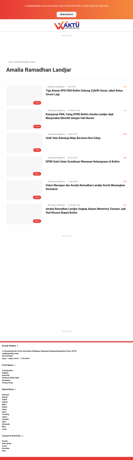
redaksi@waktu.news (10, 353)
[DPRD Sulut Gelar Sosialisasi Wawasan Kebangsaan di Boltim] (24, 166)
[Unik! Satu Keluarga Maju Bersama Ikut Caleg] (24, 143)
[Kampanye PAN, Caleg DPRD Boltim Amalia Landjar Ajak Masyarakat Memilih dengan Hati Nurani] (24, 119)
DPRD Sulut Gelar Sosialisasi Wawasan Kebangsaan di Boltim (83, 161)
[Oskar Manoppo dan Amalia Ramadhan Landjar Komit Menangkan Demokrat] (24, 190)
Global (4, 407)
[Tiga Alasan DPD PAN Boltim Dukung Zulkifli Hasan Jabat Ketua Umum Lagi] (24, 95)
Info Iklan (5, 448)
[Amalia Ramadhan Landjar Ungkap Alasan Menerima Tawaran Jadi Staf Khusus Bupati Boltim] (24, 214)
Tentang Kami (7, 370)
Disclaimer (6, 380)
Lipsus (4, 417)
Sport (4, 412)
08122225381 (7, 356)
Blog (4, 427)
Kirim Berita (6, 443)
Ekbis (4, 405)
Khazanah (6, 424)
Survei (4, 446)
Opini (4, 422)
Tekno (4, 409)
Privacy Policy (7, 383)
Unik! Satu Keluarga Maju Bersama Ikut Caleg (73, 138)
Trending (5, 414)
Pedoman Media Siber (10, 378)
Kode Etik (5, 375)
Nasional (5, 395)
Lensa (4, 429)
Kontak (5, 441)
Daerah (5, 397)
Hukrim (5, 402)
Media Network (66, 14)
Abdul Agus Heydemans (56, 110)
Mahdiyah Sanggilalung (56, 87)
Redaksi (5, 373)
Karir (4, 451)
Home (9, 62)
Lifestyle (5, 419)
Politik (4, 400)
